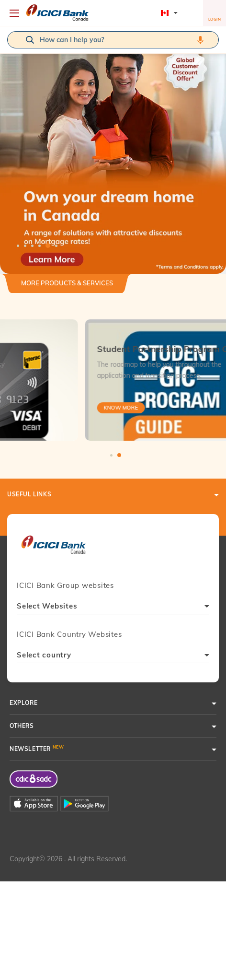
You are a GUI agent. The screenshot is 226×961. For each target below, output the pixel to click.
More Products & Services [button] (67, 283)
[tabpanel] (113, 150)
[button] (113, 150)
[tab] (67, 287)
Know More (43, 407)
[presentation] (53, 549)
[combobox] (113, 607)
